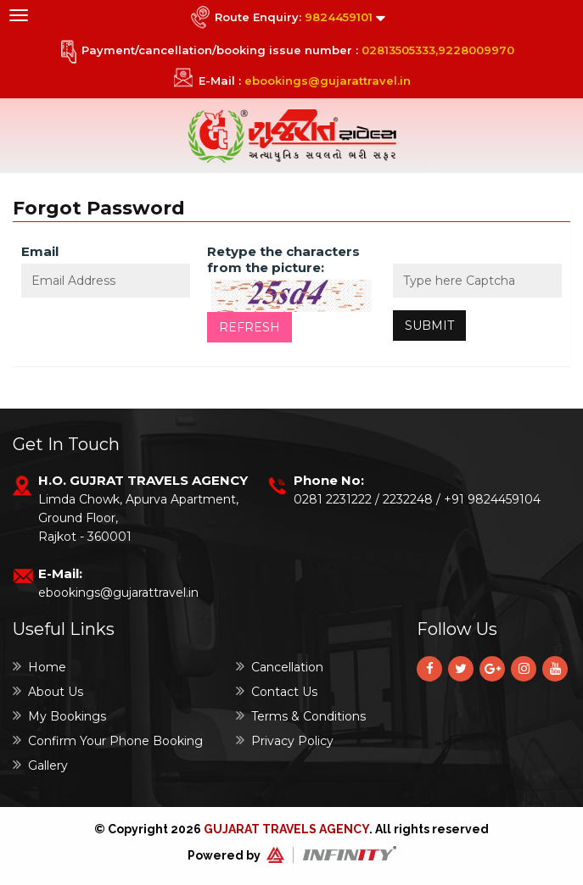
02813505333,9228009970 (438, 50)
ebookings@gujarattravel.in (327, 80)
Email (40, 251)
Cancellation (279, 667)
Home (39, 667)
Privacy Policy (285, 740)
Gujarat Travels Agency (286, 829)
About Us (48, 691)
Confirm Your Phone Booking (108, 740)
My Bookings (59, 716)
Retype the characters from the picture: (283, 259)
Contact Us (276, 691)
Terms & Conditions (301, 716)
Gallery (40, 765)
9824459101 (339, 17)
